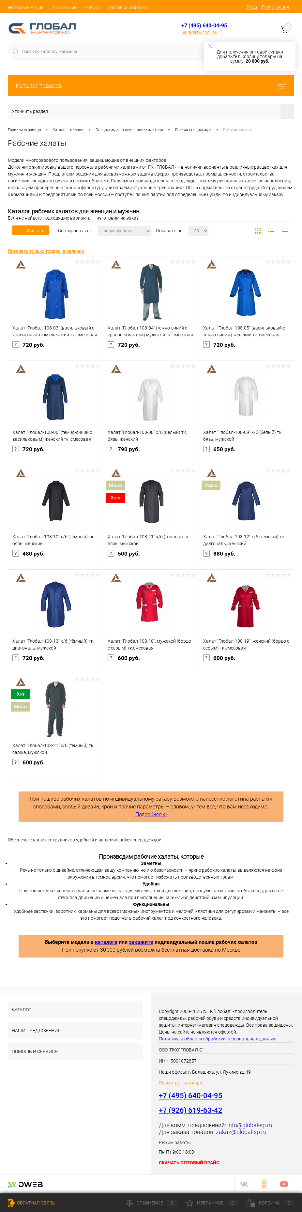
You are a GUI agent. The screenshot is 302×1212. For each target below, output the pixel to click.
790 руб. (151, 454)
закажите (141, 942)
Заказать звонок (199, 32)
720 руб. (55, 350)
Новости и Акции (26, 7)
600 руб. (151, 663)
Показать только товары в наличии (46, 251)
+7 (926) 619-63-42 (190, 1110)
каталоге (106, 942)
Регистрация (275, 6)
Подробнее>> (151, 814)
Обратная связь (31, 1202)
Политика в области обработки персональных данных (217, 1038)
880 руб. (246, 558)
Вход (252, 6)
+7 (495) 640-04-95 (204, 26)
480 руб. (55, 558)
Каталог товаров (151, 85)
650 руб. (246, 454)
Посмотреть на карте (181, 1082)
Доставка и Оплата (127, 7)
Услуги (91, 7)
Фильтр (30, 230)
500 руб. (151, 558)
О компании (64, 7)
